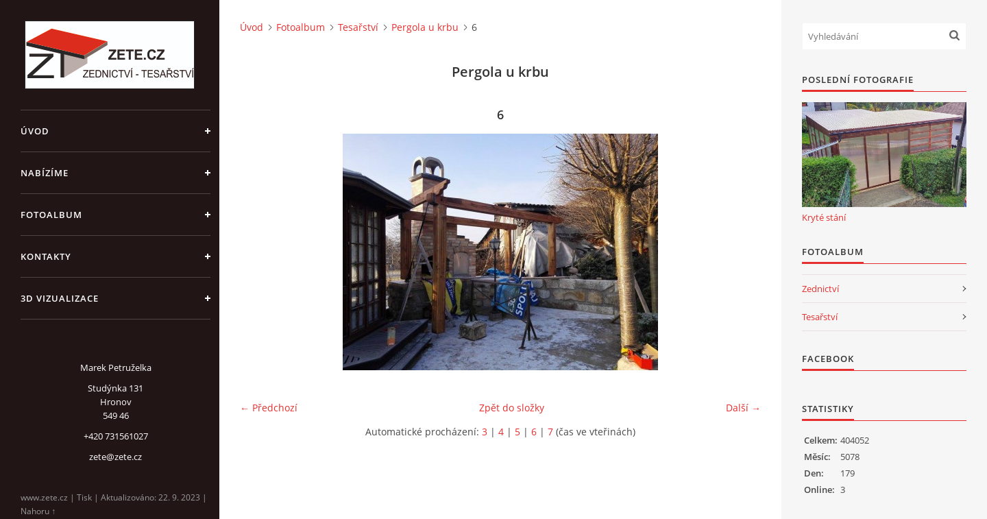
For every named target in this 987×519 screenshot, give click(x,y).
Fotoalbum (51, 214)
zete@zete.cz (115, 456)
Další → (743, 407)
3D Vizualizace (60, 298)
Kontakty (46, 256)
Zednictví (820, 288)
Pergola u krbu (425, 27)
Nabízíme (45, 173)
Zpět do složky (511, 407)
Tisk (84, 497)
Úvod (35, 131)
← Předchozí (268, 407)
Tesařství (358, 27)
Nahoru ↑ (38, 511)
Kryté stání (824, 217)
